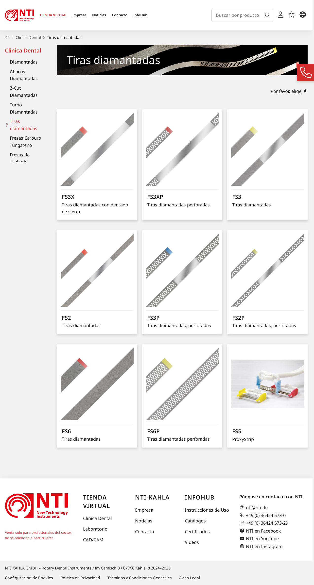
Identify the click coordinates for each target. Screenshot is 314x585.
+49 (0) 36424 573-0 (262, 515)
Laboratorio (95, 529)
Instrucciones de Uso (207, 510)
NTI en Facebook (260, 531)
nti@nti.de (253, 507)
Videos (192, 542)
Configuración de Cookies (29, 578)
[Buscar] (268, 15)
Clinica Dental (23, 50)
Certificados (197, 532)
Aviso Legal (189, 578)
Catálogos (195, 521)
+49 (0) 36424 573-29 (263, 523)
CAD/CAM (93, 540)
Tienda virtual (96, 501)
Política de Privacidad (80, 578)
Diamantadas (24, 62)
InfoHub (140, 15)
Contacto (119, 15)
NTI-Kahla (152, 497)
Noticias (99, 15)
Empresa (78, 15)
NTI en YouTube (259, 538)
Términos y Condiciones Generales (139, 578)
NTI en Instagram (261, 546)
